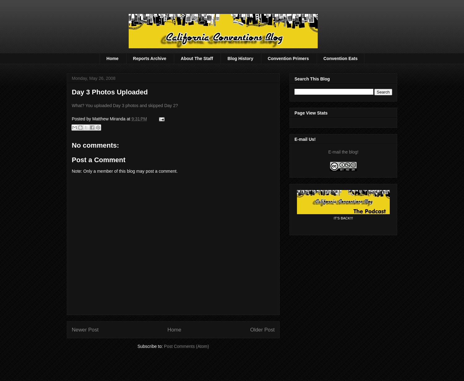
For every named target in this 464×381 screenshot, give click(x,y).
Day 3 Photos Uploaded (110, 92)
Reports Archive (149, 58)
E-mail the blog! (343, 151)
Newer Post (85, 330)
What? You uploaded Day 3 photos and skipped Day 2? (125, 105)
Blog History (240, 58)
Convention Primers (288, 58)
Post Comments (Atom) (186, 346)
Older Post (262, 330)
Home (112, 58)
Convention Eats (341, 58)
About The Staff (197, 58)
